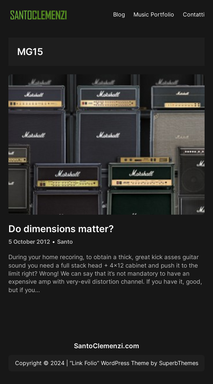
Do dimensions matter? (61, 228)
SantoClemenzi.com (106, 346)
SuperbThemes (178, 362)
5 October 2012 (29, 241)
